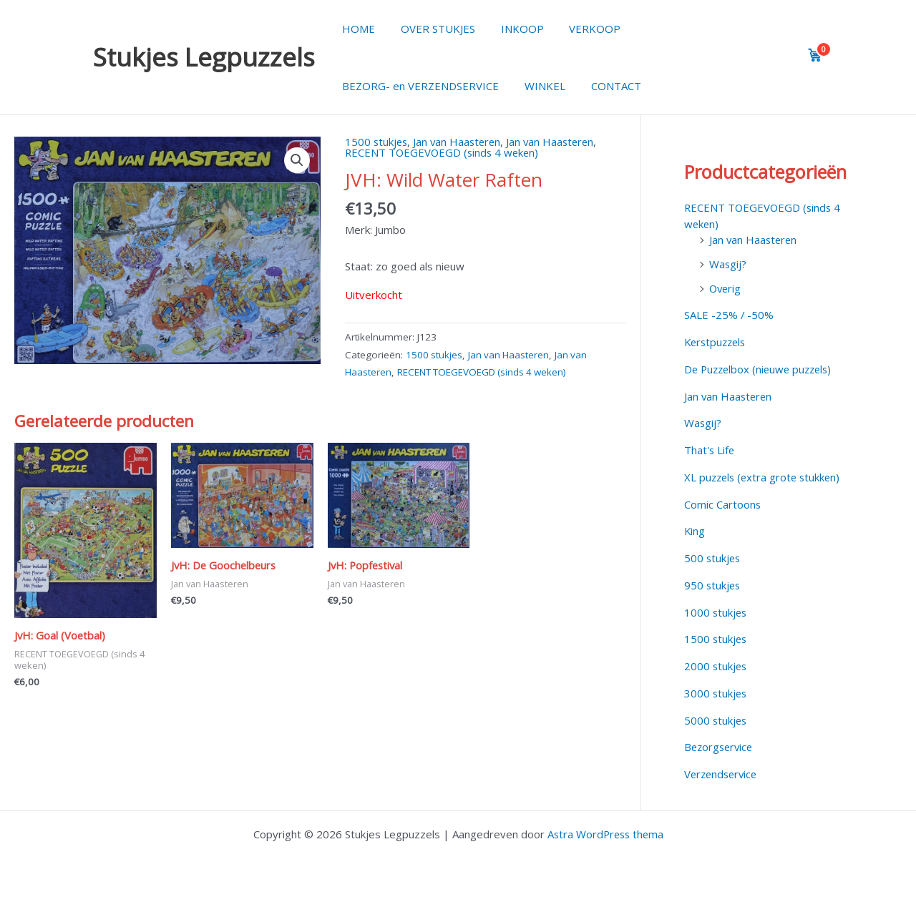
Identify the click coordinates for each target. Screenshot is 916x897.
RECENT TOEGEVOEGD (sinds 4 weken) (444, 152)
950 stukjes (713, 585)
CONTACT (605, 86)
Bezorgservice (720, 747)
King (695, 531)
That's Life (710, 450)
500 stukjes (713, 558)
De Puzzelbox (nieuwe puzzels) (761, 369)
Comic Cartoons (722, 504)
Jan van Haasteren (460, 141)
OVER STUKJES (431, 28)
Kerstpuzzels (717, 342)
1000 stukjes (716, 612)
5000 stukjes (716, 720)
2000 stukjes (716, 666)
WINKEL (538, 86)
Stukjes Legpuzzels (204, 57)
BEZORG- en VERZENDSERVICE (418, 86)
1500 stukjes (377, 141)
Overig (726, 288)
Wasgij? (728, 264)
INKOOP (511, 28)
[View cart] (815, 55)
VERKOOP (580, 28)
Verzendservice (722, 774)
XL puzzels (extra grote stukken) (764, 477)
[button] (297, 160)
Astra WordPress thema (605, 834)
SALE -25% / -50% (729, 315)
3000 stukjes (716, 693)
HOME (356, 28)
